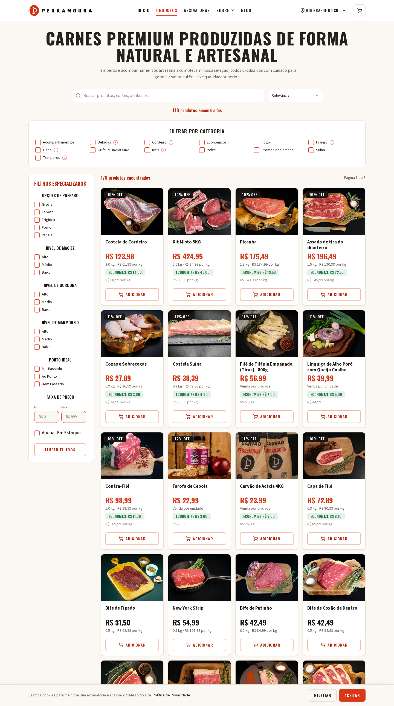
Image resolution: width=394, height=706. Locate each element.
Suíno (320, 150)
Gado (47, 150)
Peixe (211, 150)
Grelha (47, 204)
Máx (64, 407)
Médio (47, 265)
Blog (246, 10)
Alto (45, 257)
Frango (322, 142)
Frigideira (49, 220)
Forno (46, 227)
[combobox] (295, 95)
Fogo (266, 142)
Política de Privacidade (171, 695)
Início (143, 10)
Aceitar (352, 695)
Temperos (51, 157)
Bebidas (104, 142)
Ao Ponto (49, 376)
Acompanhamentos (59, 142)
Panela (47, 235)
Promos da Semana (277, 150)
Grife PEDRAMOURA (113, 150)
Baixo (46, 272)
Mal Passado (52, 369)
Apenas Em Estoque (61, 433)
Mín (36, 407)
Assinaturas (197, 10)
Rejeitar (322, 695)
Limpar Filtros (60, 449)
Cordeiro (159, 142)
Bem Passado (53, 384)
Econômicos (217, 142)
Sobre (225, 10)
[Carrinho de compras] (360, 10)
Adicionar (132, 294)
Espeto (48, 212)
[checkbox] (38, 142)
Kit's (155, 150)
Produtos (166, 10)
